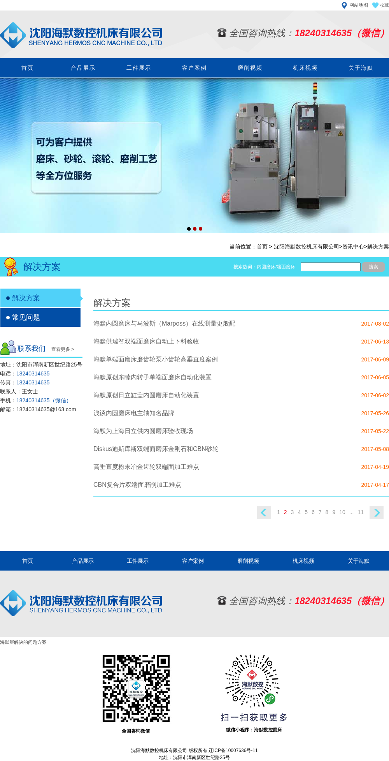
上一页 (261, 512)
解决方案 (378, 246)
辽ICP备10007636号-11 (233, 750)
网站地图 (358, 5)
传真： (25, 382)
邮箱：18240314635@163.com (38, 409)
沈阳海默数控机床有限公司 (306, 246)
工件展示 (138, 68)
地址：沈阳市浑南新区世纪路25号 (41, 364)
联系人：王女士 (19, 391)
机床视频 (305, 68)
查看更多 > (62, 349)
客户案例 (194, 68)
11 (360, 512)
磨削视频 (250, 68)
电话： (25, 373)
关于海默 (361, 68)
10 (342, 512)
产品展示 (83, 68)
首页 (27, 68)
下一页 (379, 512)
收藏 (384, 5)
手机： (36, 400)
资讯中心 (353, 246)
